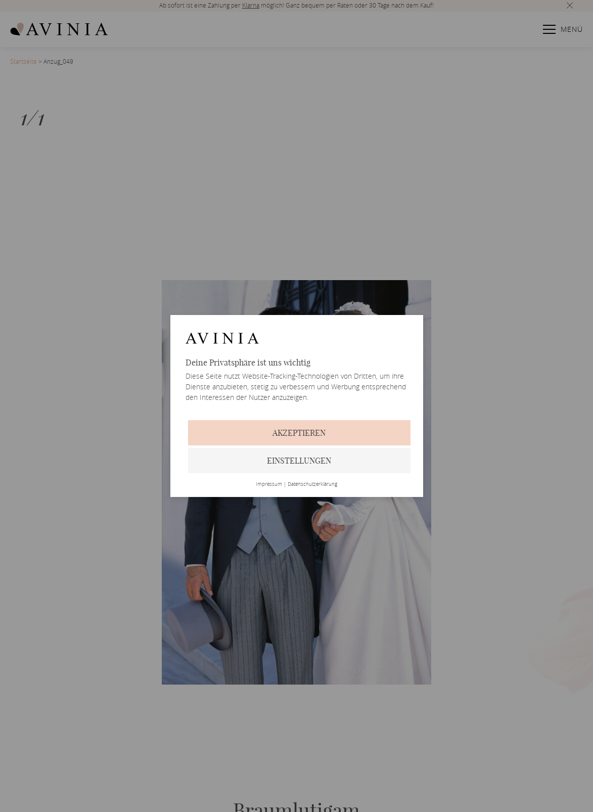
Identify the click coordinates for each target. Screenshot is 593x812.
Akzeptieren (299, 433)
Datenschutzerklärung (312, 484)
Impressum (269, 484)
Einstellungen (299, 461)
